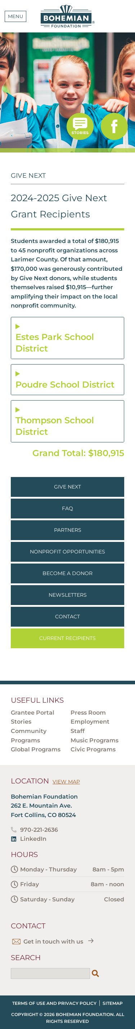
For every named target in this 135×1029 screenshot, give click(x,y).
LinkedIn (33, 838)
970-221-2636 (39, 829)
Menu (15, 16)
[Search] (95, 973)
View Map (66, 781)
